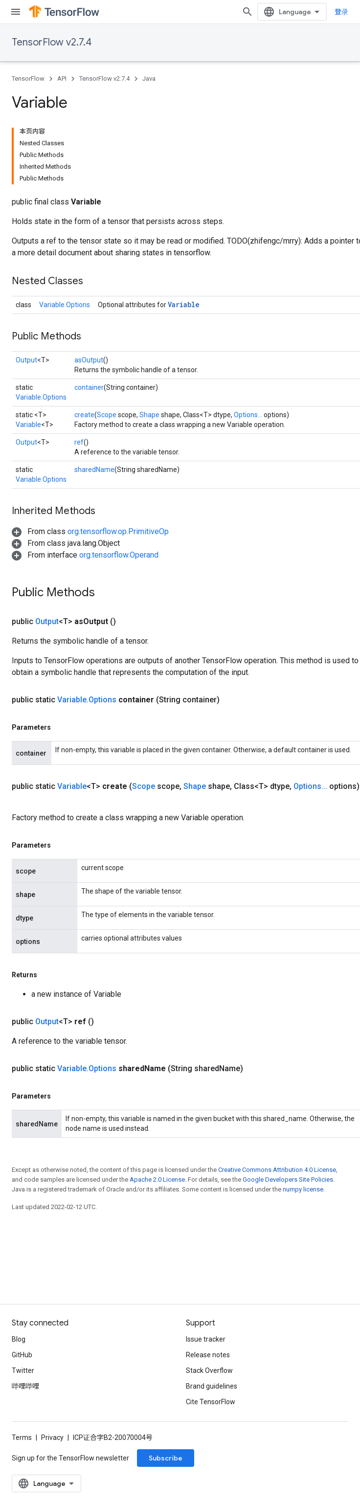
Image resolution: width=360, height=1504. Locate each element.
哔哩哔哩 (25, 1386)
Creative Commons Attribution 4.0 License (277, 1169)
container (89, 387)
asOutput (88, 360)
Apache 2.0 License (157, 1179)
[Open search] (247, 12)
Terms (22, 1437)
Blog (18, 1339)
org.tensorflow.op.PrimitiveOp (118, 531)
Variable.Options (64, 305)
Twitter (23, 1370)
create (84, 415)
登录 (341, 12)
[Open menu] (15, 11)
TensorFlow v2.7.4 (51, 42)
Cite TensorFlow (210, 1402)
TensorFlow (28, 78)
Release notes (208, 1355)
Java (149, 78)
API (62, 78)
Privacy (52, 1437)
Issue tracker (205, 1339)
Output (26, 360)
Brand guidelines (211, 1386)
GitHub (22, 1355)
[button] (90, 531)
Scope (106, 415)
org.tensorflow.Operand (118, 555)
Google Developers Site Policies (288, 1179)
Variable (184, 304)
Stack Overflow (209, 1370)
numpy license (303, 1189)
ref (79, 442)
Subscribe (165, 1458)
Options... (248, 415)
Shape (149, 415)
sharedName (94, 469)
